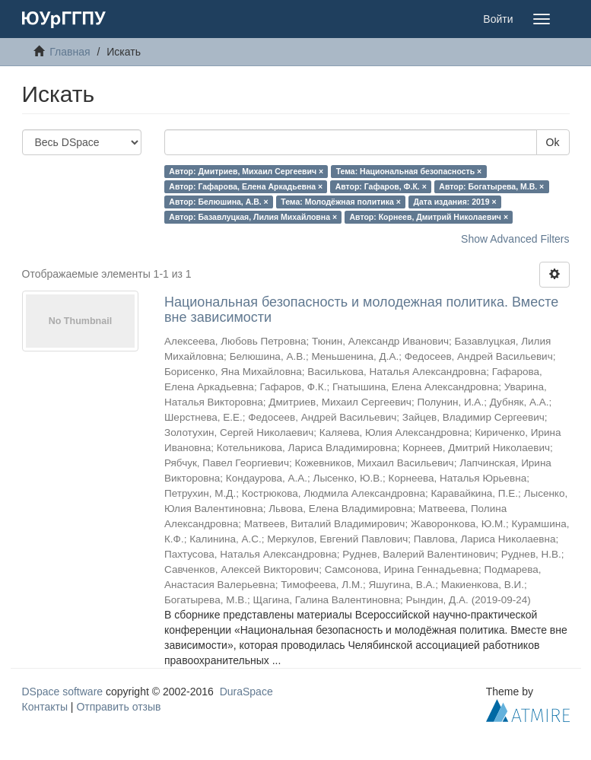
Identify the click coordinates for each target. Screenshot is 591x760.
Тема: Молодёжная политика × (341, 201)
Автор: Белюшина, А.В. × (218, 201)
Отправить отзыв (118, 707)
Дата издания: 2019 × (454, 201)
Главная (69, 52)
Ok (553, 142)
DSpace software (62, 691)
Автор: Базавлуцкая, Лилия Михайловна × (253, 216)
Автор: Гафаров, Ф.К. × (381, 186)
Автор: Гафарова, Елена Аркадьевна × (246, 186)
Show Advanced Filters (515, 239)
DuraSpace (246, 691)
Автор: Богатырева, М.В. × (491, 186)
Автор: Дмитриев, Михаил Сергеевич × (246, 171)
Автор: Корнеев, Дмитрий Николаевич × (429, 216)
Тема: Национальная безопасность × (409, 171)
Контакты (45, 707)
